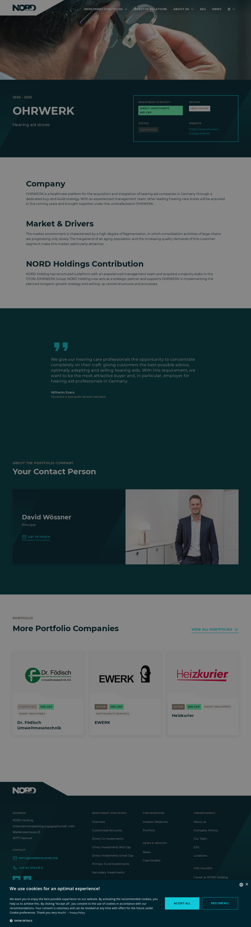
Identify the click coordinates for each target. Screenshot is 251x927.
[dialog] (125, 463)
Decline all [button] (220, 903)
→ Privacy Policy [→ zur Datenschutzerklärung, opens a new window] (76, 912)
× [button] (246, 884)
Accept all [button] (182, 903)
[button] (84, 921)
